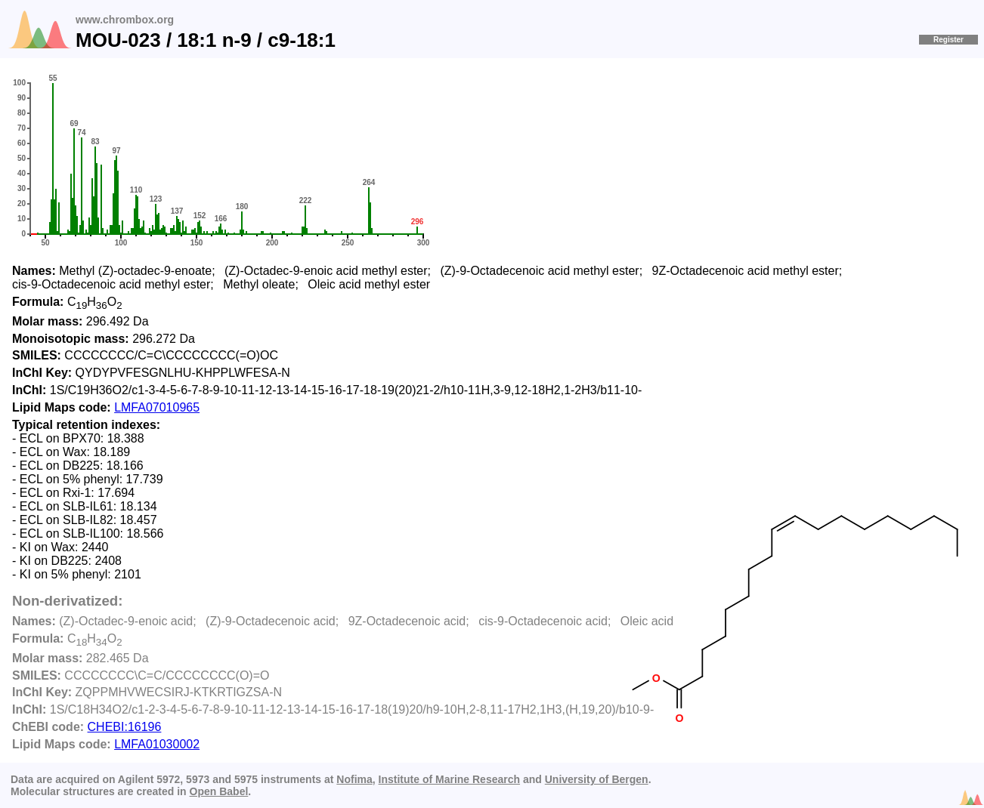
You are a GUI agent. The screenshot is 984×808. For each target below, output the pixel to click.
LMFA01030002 (157, 744)
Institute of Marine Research (450, 779)
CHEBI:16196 (125, 726)
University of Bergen (596, 779)
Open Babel (219, 791)
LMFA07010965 (157, 407)
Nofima (354, 779)
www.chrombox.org (125, 20)
